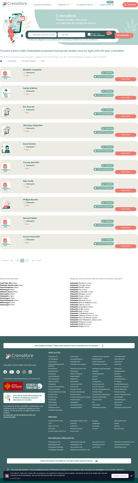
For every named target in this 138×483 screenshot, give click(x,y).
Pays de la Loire (119, 428)
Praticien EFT (74, 387)
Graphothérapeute (98, 374)
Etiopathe (95, 371)
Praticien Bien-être (98, 384)
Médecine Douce (53, 381)
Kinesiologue (118, 376)
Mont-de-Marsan (83, 318)
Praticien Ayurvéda (76, 384)
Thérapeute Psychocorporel (122, 407)
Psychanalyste (118, 397)
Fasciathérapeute (119, 371)
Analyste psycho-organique (100, 356)
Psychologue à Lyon (120, 447)
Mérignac (80, 294)
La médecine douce (85, 5)
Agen (79, 311)
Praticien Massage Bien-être (101, 389)
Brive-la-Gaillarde (83, 303)
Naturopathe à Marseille (121, 444)
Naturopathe (74, 381)
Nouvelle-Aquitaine (29, 61)
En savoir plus (15, 478)
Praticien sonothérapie (99, 397)
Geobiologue (52, 374)
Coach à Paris (96, 447)
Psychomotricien (75, 399)
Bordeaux (81, 283)
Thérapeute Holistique (99, 407)
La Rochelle (81, 292)
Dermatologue (52, 368)
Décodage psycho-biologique (101, 368)
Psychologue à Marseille (55, 447)
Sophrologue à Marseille (77, 442)
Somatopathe (52, 405)
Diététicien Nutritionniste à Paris (124, 442)
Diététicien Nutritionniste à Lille (80, 450)
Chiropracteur (52, 361)
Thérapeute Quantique (55, 410)
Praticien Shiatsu (75, 394)
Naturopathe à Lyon (98, 442)
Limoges (80, 285)
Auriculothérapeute (76, 359)
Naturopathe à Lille (76, 447)
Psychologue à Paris (54, 442)
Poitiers (80, 287)
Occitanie (95, 428)
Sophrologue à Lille (54, 444)
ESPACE (64, 5)
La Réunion (73, 426)
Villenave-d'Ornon (83, 315)
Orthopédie (118, 381)
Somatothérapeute (76, 405)
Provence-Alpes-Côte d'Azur (57, 431)
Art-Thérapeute (53, 359)
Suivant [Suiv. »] (36, 260)
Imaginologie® (74, 376)
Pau (78, 290)
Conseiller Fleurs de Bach (78, 364)
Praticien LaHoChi (75, 389)
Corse (50, 423)
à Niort (8, 283)
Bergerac (80, 324)
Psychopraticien (97, 399)
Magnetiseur (74, 379)
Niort (43, 61)
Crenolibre (7, 365)
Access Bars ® (52, 356)
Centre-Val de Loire (120, 421)
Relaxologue (74, 402)
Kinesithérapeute (53, 379)
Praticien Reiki (52, 394)
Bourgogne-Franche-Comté (78, 421)
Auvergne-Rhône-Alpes (55, 421)
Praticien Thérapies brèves (122, 394)
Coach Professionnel (98, 361)
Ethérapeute (74, 371)
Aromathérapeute (119, 356)
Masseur (95, 379)
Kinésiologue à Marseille (55, 450)
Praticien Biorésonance (121, 384)
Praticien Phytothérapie (77, 392)
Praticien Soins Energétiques (101, 394)
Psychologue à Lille (76, 444)
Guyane (116, 423)
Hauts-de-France (53, 426)
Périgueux (81, 322)
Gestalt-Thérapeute (76, 374)
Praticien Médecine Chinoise (57, 392)
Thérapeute (118, 405)
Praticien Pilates (97, 392)
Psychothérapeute (120, 399)
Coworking (117, 364)
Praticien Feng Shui (98, 387)
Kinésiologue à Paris (98, 444)
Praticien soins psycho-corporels (80, 397)
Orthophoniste (96, 381)
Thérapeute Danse (54, 407)
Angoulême (81, 307)
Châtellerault (81, 313)
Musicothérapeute (120, 379)
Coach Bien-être (75, 361)
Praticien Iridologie (54, 389)
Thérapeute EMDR (76, 407)
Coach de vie (118, 361)
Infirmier (95, 376)
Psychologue (52, 399)
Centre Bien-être (119, 359)
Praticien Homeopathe (121, 387)
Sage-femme (118, 402)
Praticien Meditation (120, 389)
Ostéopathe (12, 61)
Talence (80, 305)
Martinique (95, 426)
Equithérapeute (53, 371)
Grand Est (73, 423)
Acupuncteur (74, 356)
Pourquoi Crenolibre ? (43, 5)
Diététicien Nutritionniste (78, 368)
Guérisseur (117, 374)
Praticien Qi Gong (119, 392)
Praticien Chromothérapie (56, 387)
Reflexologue (52, 402)
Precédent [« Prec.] (7, 260)
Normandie (51, 428)
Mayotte (117, 426)
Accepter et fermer (120, 476)
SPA (93, 402)
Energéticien (118, 368)
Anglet (79, 309)
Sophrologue (96, 405)
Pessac (79, 296)
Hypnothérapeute (53, 376)
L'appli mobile (107, 4)
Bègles (79, 326)
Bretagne (95, 421)
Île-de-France (74, 431)
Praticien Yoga (52, 397)
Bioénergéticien (97, 359)
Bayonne (80, 300)
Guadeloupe (96, 423)
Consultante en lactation (99, 364)
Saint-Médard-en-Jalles (85, 320)
